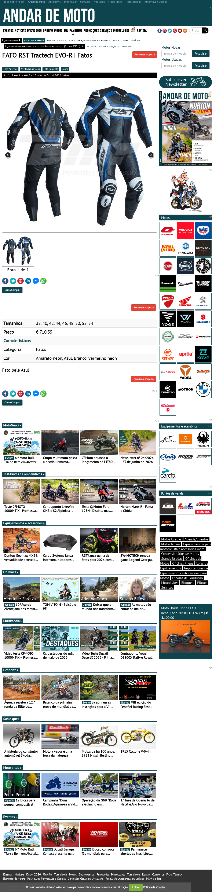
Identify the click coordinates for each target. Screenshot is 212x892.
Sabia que (11, 719)
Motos (58, 30)
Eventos (8, 30)
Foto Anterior (10, 68)
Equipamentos (73, 30)
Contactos (158, 874)
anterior (91, 46)
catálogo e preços (34, 40)
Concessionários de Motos (180, 553)
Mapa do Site (153, 879)
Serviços (106, 30)
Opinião (48, 30)
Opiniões (11, 572)
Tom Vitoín (60, 874)
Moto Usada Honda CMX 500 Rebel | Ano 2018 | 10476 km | (185, 629)
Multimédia (12, 621)
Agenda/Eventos (196, 539)
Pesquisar (201, 53)
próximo (126, 46)
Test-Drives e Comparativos (23, 474)
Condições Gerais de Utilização (85, 879)
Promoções (91, 30)
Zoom (65, 68)
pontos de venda (56, 40)
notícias (135, 40)
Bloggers (187, 582)
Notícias (20, 30)
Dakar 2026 (34, 30)
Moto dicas (12, 768)
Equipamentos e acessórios (24, 523)
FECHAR (135, 887)
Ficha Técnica (174, 874)
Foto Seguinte (51, 68)
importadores (120, 40)
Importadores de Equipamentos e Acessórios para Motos (184, 573)
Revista (142, 30)
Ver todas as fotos (30, 68)
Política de (154, 887)
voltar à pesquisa (109, 46)
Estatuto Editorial (14, 879)
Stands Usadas (171, 558)
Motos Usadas (171, 539)
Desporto (11, 670)
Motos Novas (170, 544)
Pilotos (202, 582)
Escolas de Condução (187, 578)
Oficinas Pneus (182, 563)
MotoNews (12, 425)
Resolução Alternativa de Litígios (125, 879)
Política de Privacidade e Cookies (46, 879)
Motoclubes (121, 30)
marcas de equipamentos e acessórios (89, 40)
